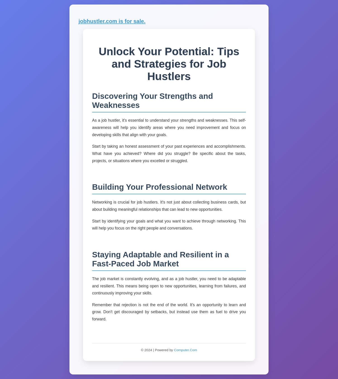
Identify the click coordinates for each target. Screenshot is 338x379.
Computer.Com (185, 350)
